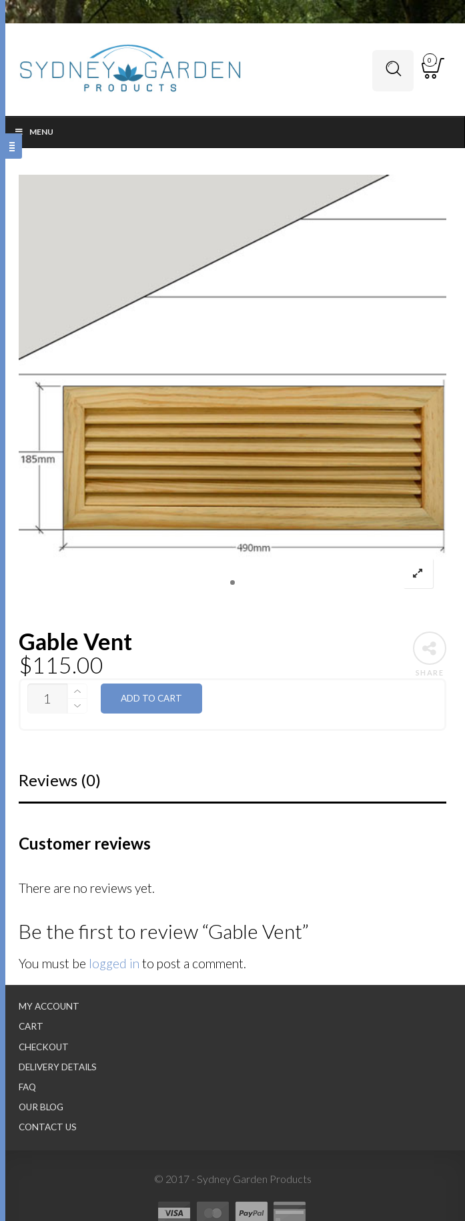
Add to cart (151, 698)
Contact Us (48, 1127)
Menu (33, 132)
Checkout (44, 1047)
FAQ (27, 1087)
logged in (114, 963)
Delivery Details (58, 1067)
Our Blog (41, 1107)
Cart (31, 1026)
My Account (49, 1006)
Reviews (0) (60, 780)
